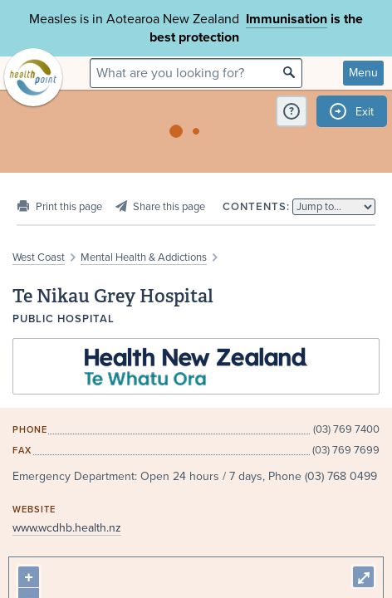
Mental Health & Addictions (144, 257)
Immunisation (286, 19)
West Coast (38, 257)
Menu (363, 73)
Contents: (256, 206)
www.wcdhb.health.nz (66, 528)
